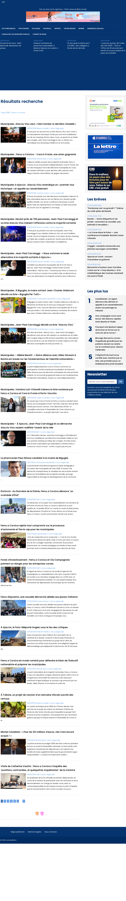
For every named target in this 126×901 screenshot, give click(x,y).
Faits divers (24, 28)
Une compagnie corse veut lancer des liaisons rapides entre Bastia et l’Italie (108, 318)
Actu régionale (8, 28)
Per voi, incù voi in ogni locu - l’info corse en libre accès (63, 9)
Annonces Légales (95, 28)
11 (23, 887)
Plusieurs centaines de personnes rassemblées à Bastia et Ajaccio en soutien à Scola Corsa (46, 47)
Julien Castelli (43, 437)
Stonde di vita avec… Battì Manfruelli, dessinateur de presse (10, 45)
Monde (81, 28)
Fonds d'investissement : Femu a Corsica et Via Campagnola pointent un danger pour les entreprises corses (37, 622)
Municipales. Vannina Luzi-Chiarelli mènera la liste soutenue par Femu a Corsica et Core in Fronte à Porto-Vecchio (38, 429)
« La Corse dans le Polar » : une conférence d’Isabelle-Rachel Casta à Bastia (104, 235)
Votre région (70, 28)
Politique (36, 28)
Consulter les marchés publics (16, 34)
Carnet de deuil (39, 34)
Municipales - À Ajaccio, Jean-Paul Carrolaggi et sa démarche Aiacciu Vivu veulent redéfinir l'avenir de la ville (37, 470)
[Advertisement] (63, 74)
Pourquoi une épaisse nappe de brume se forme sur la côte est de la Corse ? (109, 329)
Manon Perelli (42, 132)
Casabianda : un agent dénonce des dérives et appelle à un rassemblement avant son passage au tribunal (109, 304)
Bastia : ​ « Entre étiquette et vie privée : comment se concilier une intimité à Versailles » (105, 222)
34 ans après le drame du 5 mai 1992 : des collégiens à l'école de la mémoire (78, 45)
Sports (57, 28)
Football (47, 28)
